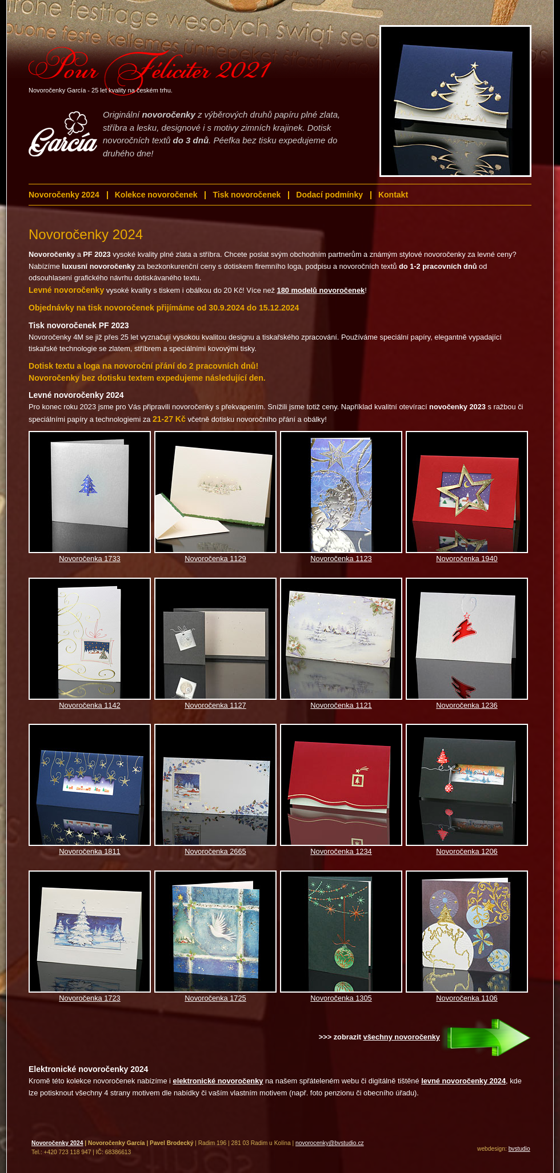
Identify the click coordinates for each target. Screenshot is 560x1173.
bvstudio (519, 1149)
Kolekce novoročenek (156, 194)
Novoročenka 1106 (466, 998)
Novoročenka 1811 (89, 851)
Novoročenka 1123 (340, 558)
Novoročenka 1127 (215, 705)
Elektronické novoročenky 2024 (88, 1069)
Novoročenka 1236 (466, 705)
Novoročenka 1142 (89, 705)
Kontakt (393, 194)
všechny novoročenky (401, 1037)
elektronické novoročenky (218, 1081)
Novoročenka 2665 (215, 851)
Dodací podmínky (329, 194)
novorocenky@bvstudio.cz (329, 1143)
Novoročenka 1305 (340, 998)
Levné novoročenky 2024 (76, 395)
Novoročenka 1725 (215, 998)
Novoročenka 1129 (215, 558)
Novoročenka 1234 (340, 851)
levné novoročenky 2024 (463, 1081)
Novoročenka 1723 (89, 998)
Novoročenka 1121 (340, 705)
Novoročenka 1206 (466, 851)
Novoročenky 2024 (64, 194)
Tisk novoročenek (247, 194)
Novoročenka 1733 (89, 558)
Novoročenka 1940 (466, 558)
